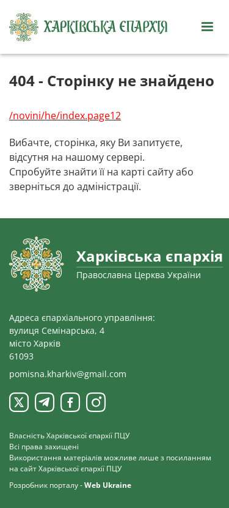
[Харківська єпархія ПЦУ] (88, 27)
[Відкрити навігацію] (207, 27)
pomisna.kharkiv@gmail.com (67, 374)
